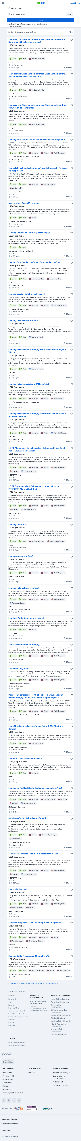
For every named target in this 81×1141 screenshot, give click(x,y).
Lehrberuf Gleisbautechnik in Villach (25, 758)
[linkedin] (19, 1100)
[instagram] (9, 1100)
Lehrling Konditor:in (17, 524)
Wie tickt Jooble (9, 1076)
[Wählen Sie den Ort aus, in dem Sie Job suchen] (40, 14)
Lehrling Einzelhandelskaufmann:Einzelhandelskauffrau (34, 262)
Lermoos (11, 1005)
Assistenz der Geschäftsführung (23, 203)
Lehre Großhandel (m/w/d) (20, 556)
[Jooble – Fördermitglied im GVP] (47, 1108)
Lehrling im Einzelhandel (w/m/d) (23, 588)
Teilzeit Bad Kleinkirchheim (60, 1002)
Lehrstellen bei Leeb (17, 889)
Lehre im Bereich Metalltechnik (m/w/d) (26, 294)
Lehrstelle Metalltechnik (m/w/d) (23, 644)
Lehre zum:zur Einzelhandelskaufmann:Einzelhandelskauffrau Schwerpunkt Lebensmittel (37, 106)
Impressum (6, 1130)
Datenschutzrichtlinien (10, 1124)
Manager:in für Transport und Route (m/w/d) (29, 956)
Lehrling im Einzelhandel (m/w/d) (23, 320)
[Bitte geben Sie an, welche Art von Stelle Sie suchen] (40, 8)
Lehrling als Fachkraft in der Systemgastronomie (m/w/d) (35, 788)
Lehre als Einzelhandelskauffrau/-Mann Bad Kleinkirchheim (38, 1008)
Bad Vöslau (12, 1026)
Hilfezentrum (7, 1089)
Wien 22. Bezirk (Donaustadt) (18, 1017)
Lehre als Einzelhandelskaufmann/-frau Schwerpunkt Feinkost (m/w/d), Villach (37, 169)
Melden (67, 67)
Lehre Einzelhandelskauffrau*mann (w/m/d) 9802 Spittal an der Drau (36, 727)
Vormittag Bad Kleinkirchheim (61, 1021)
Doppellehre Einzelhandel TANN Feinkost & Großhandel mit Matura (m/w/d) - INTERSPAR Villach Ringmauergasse (35, 696)
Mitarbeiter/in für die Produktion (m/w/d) (27, 818)
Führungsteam (8, 1079)
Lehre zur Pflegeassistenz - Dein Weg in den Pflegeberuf (34, 923)
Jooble (15, 1136)
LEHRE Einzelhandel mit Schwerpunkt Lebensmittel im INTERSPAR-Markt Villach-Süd (33, 487)
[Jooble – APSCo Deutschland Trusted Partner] (18, 1108)
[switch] (71, 32)
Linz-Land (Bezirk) (14, 1008)
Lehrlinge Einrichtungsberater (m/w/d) (26, 618)
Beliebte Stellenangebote (17, 1042)
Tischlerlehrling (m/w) (18, 668)
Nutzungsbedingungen (10, 1119)
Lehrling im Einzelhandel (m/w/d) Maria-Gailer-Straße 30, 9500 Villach (37, 350)
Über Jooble (7, 1072)
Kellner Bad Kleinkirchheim (60, 999)
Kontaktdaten (7, 1083)
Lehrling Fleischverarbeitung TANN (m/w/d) (28, 384)
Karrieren (6, 1086)
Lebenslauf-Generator (61, 1085)
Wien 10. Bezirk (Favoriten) (17, 1014)
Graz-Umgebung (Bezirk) (16, 1011)
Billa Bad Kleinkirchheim (59, 1018)
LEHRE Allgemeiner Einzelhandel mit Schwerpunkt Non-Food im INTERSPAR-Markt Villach (36, 449)
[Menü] (3, 3)
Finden (40, 20)
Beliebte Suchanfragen (18, 991)
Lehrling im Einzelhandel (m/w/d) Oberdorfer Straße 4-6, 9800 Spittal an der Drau (37, 414)
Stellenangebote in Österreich (13, 1093)
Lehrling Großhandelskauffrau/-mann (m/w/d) (29, 233)
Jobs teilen (32, 1072)
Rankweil (11, 1023)
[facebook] (4, 1100)
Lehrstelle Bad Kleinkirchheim (61, 1015)
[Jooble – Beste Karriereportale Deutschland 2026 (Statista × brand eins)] (32, 1108)
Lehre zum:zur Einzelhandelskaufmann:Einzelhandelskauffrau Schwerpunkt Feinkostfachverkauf (37, 40)
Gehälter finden (58, 1082)
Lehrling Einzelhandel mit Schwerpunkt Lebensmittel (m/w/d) (36, 139)
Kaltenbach (12, 999)
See (9, 1002)
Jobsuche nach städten (16, 1045)
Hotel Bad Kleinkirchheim (59, 1034)
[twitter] (14, 1100)
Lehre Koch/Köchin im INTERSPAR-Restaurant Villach (33, 854)
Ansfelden (11, 1020)
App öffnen (75, 3)
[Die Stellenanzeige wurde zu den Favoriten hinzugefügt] (71, 39)
